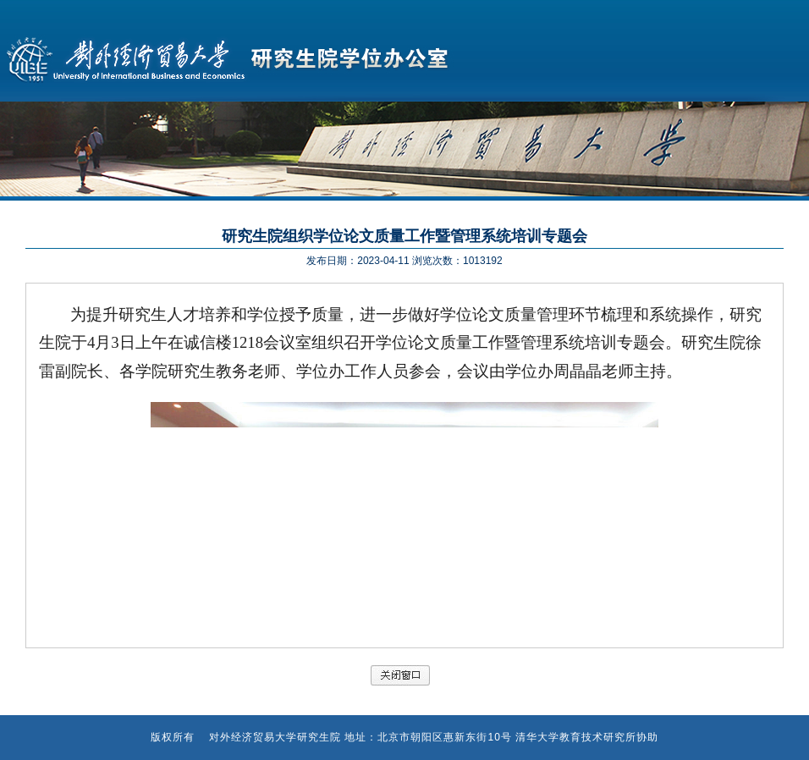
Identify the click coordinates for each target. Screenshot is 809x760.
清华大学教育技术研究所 (575, 737)
